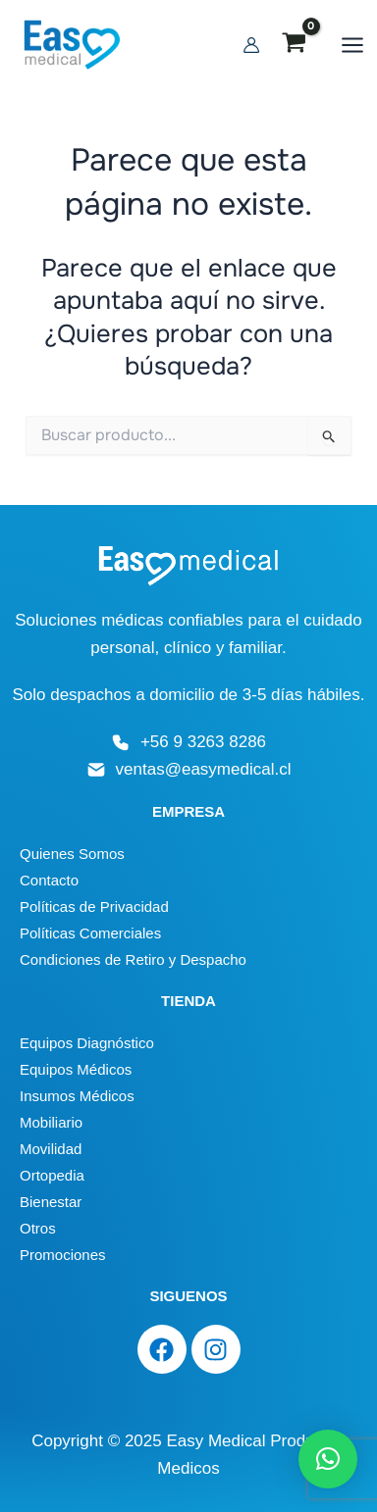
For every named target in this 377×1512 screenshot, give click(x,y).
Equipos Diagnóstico (87, 1042)
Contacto (49, 880)
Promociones (63, 1254)
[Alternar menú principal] (352, 45)
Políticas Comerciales (90, 933)
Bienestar (50, 1201)
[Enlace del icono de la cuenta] (251, 45)
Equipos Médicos (76, 1069)
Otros (38, 1228)
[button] (327, 1459)
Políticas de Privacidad (94, 906)
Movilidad (50, 1148)
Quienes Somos (72, 853)
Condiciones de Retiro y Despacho (133, 959)
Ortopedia (52, 1175)
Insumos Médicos (77, 1095)
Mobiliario (51, 1122)
